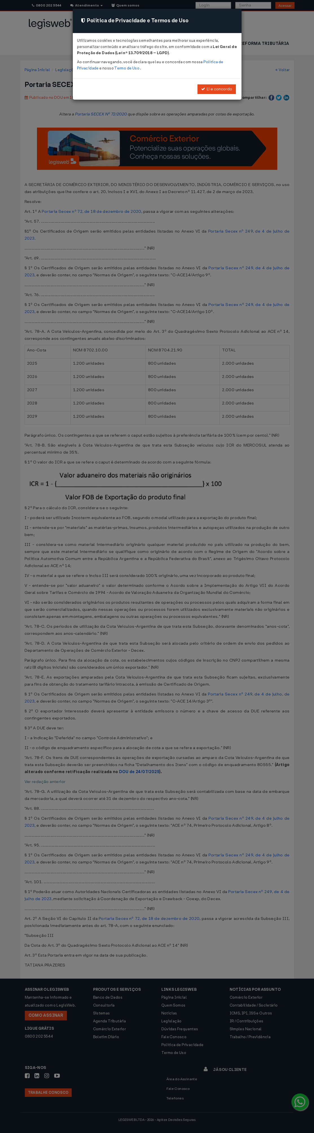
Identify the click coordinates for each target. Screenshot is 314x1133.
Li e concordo (216, 89)
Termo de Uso (127, 68)
